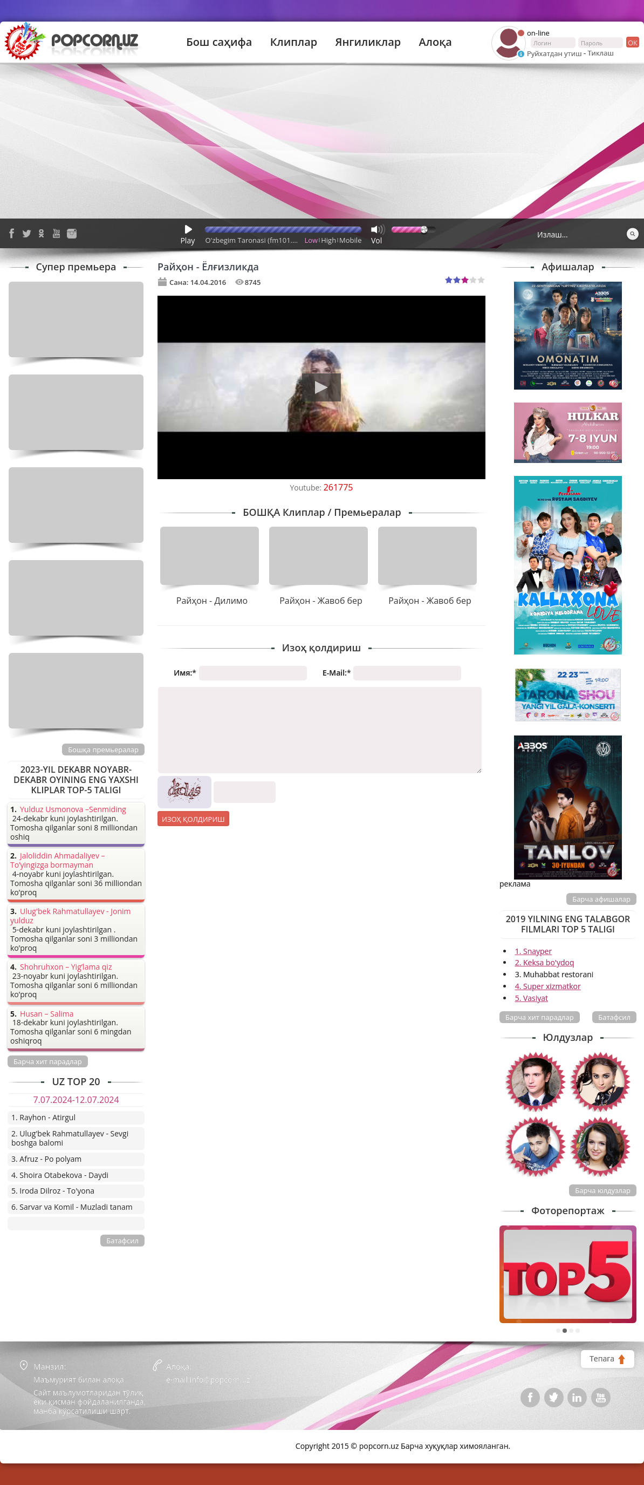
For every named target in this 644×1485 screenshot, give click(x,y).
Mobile (350, 240)
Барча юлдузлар (603, 1190)
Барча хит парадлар (539, 1017)
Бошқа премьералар (103, 749)
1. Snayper (533, 951)
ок (632, 42)
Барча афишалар (601, 899)
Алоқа (435, 42)
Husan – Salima (46, 1014)
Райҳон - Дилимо (212, 601)
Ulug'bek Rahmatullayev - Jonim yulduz (70, 916)
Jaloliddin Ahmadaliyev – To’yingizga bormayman (57, 861)
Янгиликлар (368, 42)
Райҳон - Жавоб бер (320, 601)
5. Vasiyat (531, 998)
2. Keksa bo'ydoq (544, 962)
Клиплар (294, 42)
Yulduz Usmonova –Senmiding (73, 809)
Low (311, 240)
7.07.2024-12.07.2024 (76, 1100)
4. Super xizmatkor (548, 986)
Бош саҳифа (219, 42)
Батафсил (614, 1017)
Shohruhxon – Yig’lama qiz (66, 967)
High (328, 240)
